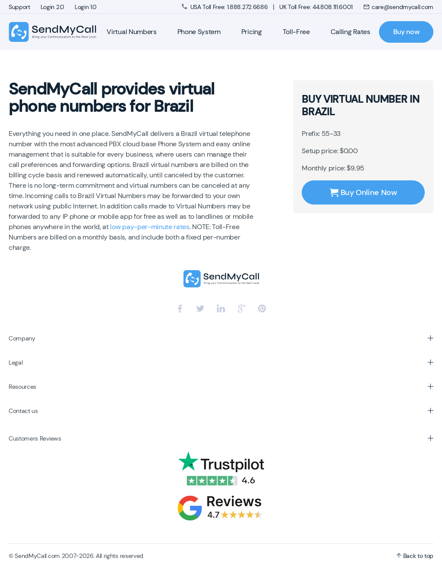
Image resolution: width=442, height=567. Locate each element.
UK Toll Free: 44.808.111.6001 (316, 7)
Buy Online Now (363, 192)
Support (19, 7)
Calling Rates (350, 31)
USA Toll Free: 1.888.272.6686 (225, 7)
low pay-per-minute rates (149, 226)
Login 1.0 (86, 7)
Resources (22, 387)
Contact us (23, 411)
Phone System (199, 31)
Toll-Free (296, 31)
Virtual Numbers (131, 31)
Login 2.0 (52, 7)
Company (22, 338)
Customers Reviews (35, 438)
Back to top (414, 556)
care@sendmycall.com (398, 7)
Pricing (251, 31)
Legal (15, 362)
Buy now (406, 31)
